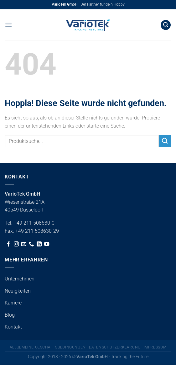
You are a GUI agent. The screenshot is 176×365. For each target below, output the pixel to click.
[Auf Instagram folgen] (16, 244)
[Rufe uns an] (31, 244)
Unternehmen (19, 279)
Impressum (155, 347)
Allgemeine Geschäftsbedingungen (48, 347)
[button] (8, 24)
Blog (10, 315)
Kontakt (13, 327)
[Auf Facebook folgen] (8, 244)
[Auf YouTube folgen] (46, 244)
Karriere (13, 303)
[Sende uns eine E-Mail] (23, 244)
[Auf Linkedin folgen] (39, 244)
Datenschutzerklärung (115, 347)
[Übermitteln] (165, 141)
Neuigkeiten (18, 291)
